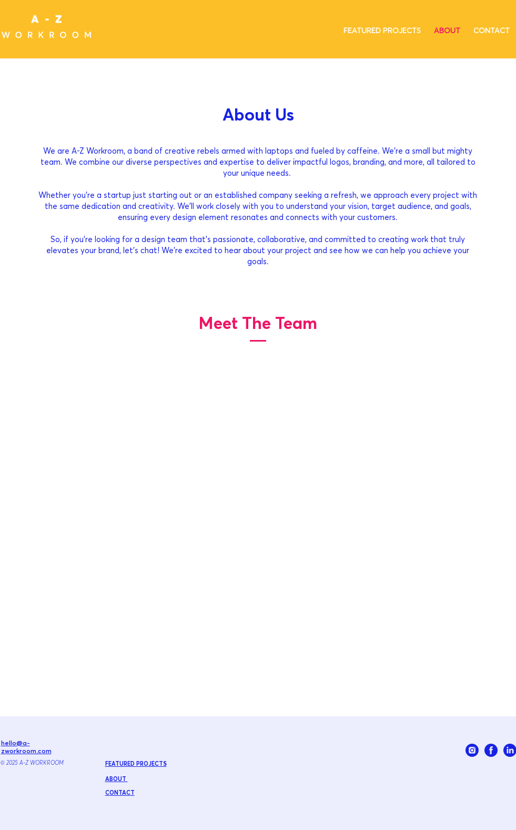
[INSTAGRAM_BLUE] (472, 750)
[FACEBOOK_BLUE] (491, 750)
